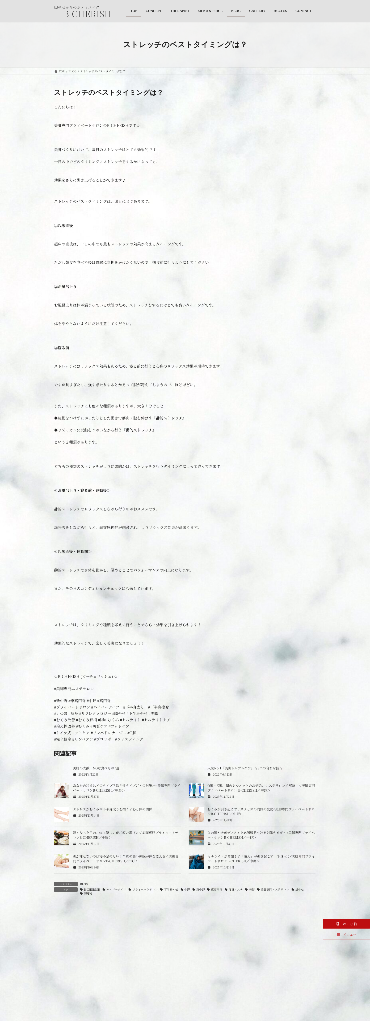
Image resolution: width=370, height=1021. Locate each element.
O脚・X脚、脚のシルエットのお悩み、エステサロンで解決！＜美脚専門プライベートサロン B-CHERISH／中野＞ (261, 788)
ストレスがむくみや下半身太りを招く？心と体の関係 (112, 809)
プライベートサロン (145, 889)
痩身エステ (236, 889)
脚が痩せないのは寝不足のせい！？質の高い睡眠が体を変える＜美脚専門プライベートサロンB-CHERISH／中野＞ (126, 858)
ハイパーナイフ (116, 889)
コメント (64, 933)
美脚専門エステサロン (275, 889)
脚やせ (299, 889)
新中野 (200, 889)
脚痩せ (88, 893)
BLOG (84, 884)
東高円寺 (216, 889)
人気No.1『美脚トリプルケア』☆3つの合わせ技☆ (244, 768)
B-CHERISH (92, 889)
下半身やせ (171, 889)
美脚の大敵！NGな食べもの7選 (96, 768)
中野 (187, 889)
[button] (346, 924)
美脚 (252, 889)
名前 (60, 996)
